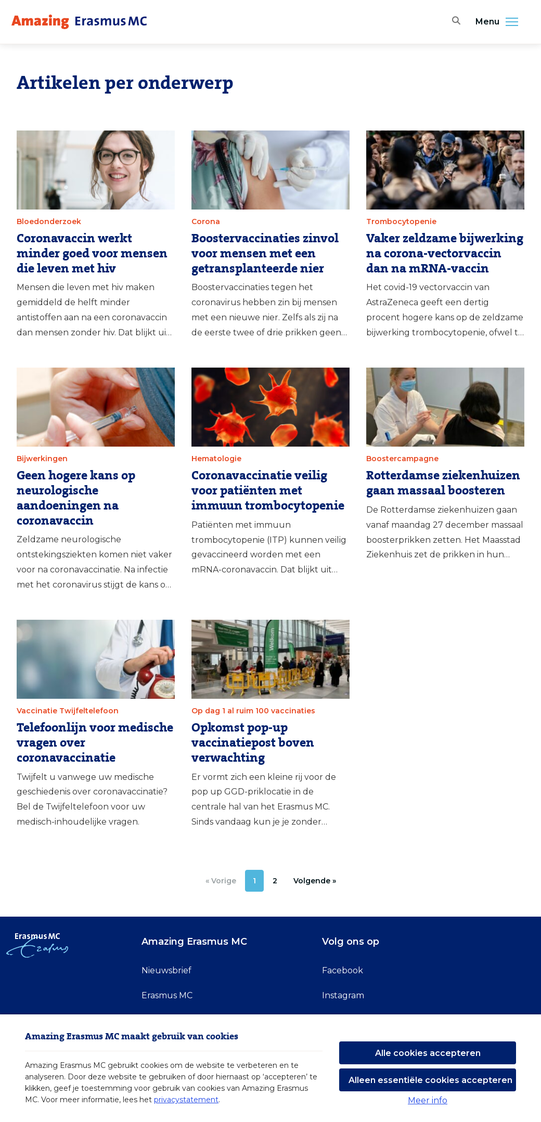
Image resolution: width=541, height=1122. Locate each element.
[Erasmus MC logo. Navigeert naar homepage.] (79, 22)
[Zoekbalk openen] (454, 22)
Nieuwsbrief (166, 970)
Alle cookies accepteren (428, 1053)
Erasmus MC (166, 995)
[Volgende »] (315, 881)
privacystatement (186, 1099)
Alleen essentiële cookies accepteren (430, 1080)
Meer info (427, 1100)
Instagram (343, 995)
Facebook (342, 970)
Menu (499, 21)
